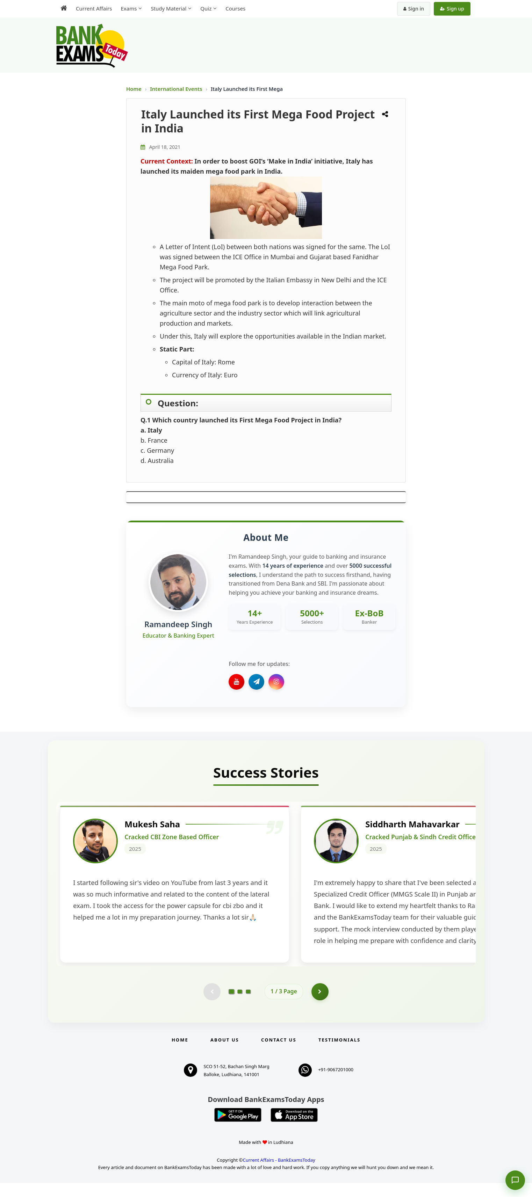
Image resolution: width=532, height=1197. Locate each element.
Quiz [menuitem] (205, 8)
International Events (176, 88)
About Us (224, 1054)
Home (134, 88)
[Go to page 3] (248, 1005)
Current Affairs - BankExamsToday (279, 1174)
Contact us (278, 1054)
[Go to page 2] (239, 1005)
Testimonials (339, 1054)
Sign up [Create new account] (452, 8)
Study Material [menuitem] (168, 8)
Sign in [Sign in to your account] (413, 8)
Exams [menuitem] (129, 8)
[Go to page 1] (232, 1005)
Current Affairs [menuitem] (94, 8)
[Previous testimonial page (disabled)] (212, 1005)
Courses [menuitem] (235, 8)
